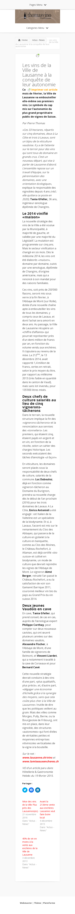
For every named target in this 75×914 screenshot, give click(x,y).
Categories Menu (37, 27)
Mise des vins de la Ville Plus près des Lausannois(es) (30, 806)
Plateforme (49, 903)
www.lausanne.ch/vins (37, 757)
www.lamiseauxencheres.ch (40, 761)
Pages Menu (37, 4)
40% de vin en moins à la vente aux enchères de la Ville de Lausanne (29, 846)
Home (25, 40)
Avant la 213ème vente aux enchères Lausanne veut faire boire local (47, 809)
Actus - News (38, 40)
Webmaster (26, 903)
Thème (37, 903)
